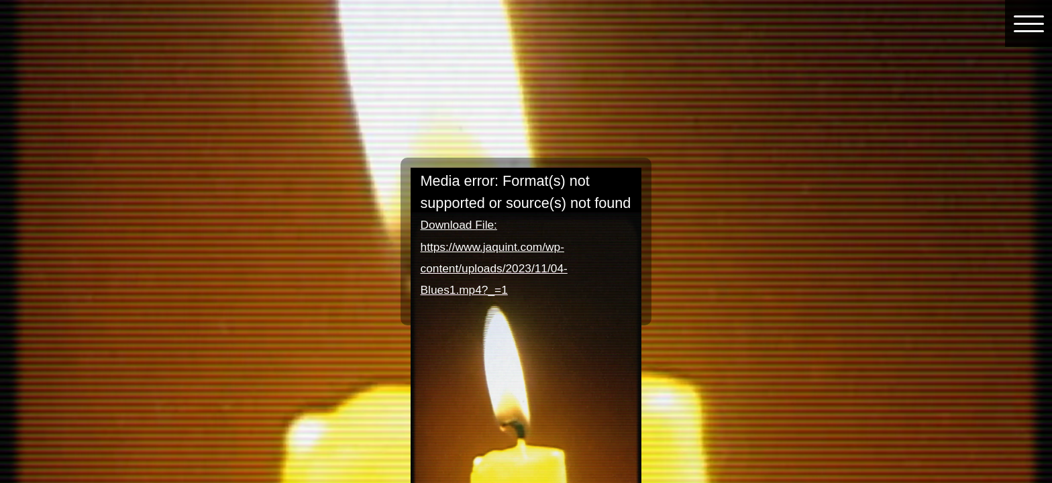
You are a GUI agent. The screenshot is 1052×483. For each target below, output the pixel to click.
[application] (526, 233)
